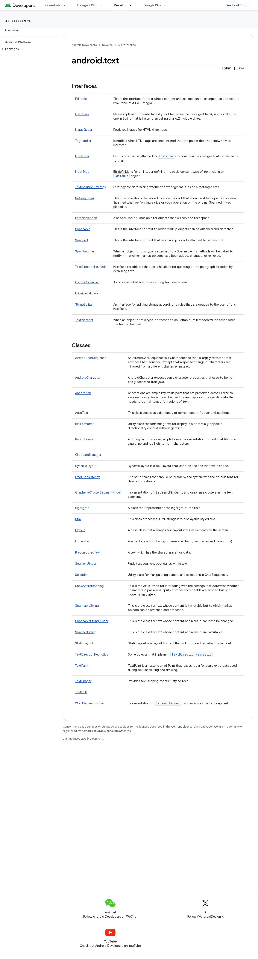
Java (240, 68)
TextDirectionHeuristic (90, 267)
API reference (18, 21)
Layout (80, 530)
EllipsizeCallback (86, 293)
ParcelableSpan (86, 218)
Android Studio (238, 5)
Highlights (82, 508)
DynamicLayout (86, 466)
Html (78, 519)
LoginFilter (82, 541)
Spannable (82, 229)
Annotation (83, 393)
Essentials (53, 5)
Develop (107, 45)
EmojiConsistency (87, 477)
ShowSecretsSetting (89, 586)
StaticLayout (84, 643)
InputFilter (82, 156)
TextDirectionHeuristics (91, 654)
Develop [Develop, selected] (120, 5)
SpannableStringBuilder (91, 621)
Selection (81, 575)
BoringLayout (84, 439)
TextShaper (83, 681)
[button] (28, 49)
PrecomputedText (87, 552)
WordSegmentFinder (89, 703)
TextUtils (81, 692)
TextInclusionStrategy (90, 187)
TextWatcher (84, 320)
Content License (182, 726)
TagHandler (83, 141)
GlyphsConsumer (87, 282)
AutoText (81, 413)
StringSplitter (84, 304)
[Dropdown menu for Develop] (132, 5)
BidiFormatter (84, 424)
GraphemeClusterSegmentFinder (98, 492)
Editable (81, 99)
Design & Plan (87, 5)
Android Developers (84, 45)
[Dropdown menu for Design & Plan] (103, 5)
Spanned (81, 240)
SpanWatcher (84, 251)
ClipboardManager (88, 455)
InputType (82, 172)
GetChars (82, 114)
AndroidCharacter (87, 378)
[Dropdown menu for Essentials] (66, 5)
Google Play (152, 5)
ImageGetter (83, 130)
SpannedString (85, 632)
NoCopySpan (84, 198)
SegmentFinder (85, 564)
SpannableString (87, 606)
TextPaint (81, 666)
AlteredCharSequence (90, 358)
